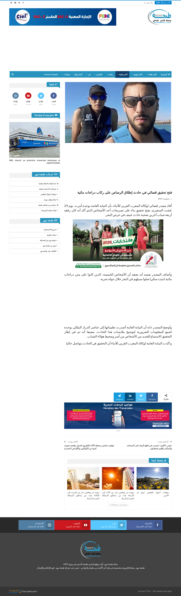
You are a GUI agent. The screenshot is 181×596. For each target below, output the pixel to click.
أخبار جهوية (138, 74)
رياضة (110, 74)
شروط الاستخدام (50, 230)
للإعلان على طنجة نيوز (48, 251)
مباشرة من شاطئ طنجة (48, 205)
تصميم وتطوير (32, 591)
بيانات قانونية (51, 235)
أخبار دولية (78, 74)
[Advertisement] (90, 47)
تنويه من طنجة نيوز (49, 246)
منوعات (67, 74)
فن (89, 74)
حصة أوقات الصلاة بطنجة (48, 184)
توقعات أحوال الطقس (48, 194)
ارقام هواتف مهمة (51, 200)
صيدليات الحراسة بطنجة (48, 189)
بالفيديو (99, 74)
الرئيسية (165, 74)
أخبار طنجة (152, 74)
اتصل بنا (148, 3)
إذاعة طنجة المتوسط (48, 211)
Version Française (51, 74)
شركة (18, 591)
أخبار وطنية (123, 74)
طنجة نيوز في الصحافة (48, 240)
